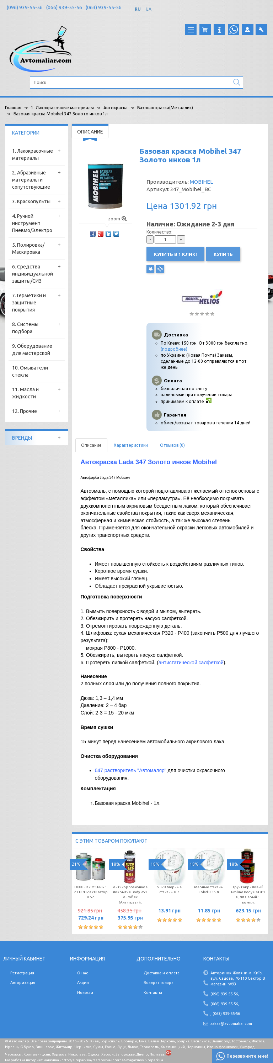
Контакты (153, 992)
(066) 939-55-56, (224, 1004)
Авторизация (22, 982)
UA (148, 9)
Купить (223, 254)
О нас (82, 973)
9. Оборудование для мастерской (32, 349)
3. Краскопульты (31, 201)
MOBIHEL (201, 182)
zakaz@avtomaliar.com (231, 1023)
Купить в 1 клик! (175, 254)
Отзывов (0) (172, 445)
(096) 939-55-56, (224, 994)
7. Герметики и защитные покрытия (29, 303)
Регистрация (22, 973)
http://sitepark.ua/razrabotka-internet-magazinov (102, 1060)
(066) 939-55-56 (64, 7)
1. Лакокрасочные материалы (32, 154)
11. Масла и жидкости (25, 393)
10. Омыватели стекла (30, 371)
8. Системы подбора (25, 327)
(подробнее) (174, 349)
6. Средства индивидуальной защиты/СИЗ (32, 274)
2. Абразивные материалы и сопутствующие (31, 180)
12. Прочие (24, 411)
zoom (117, 218)
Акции (83, 982)
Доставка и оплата (162, 973)
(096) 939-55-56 (25, 7)
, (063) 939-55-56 (225, 1013)
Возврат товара (158, 982)
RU (138, 9)
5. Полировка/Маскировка (28, 248)
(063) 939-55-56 (104, 7)
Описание (91, 445)
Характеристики (131, 445)
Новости (85, 992)
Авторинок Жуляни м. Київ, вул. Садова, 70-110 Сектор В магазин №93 (237, 978)
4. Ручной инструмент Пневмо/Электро (32, 223)
